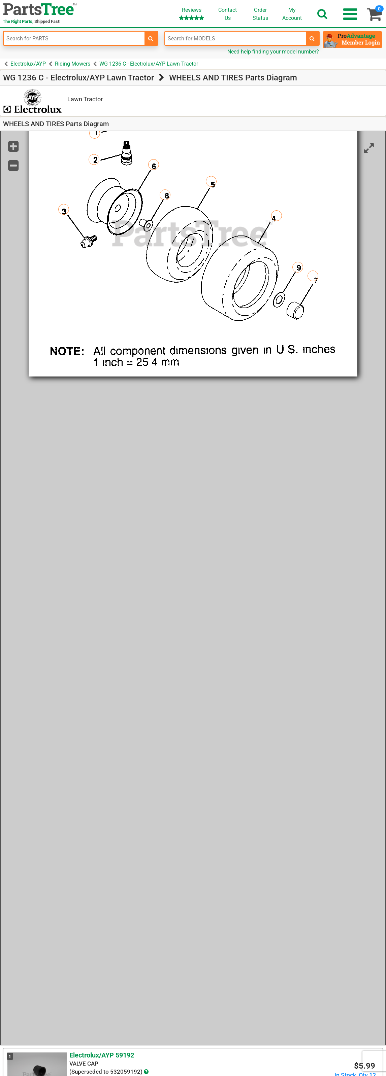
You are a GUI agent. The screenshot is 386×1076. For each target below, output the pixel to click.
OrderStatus (260, 14)
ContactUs (227, 14)
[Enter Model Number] (235, 38)
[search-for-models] (312, 38)
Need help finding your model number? (273, 51)
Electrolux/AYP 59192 (101, 1055)
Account (292, 14)
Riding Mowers (72, 64)
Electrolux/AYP (28, 64)
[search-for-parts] (151, 38)
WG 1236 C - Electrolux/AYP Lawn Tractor (148, 64)
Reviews (191, 14)
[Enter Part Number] (74, 38)
